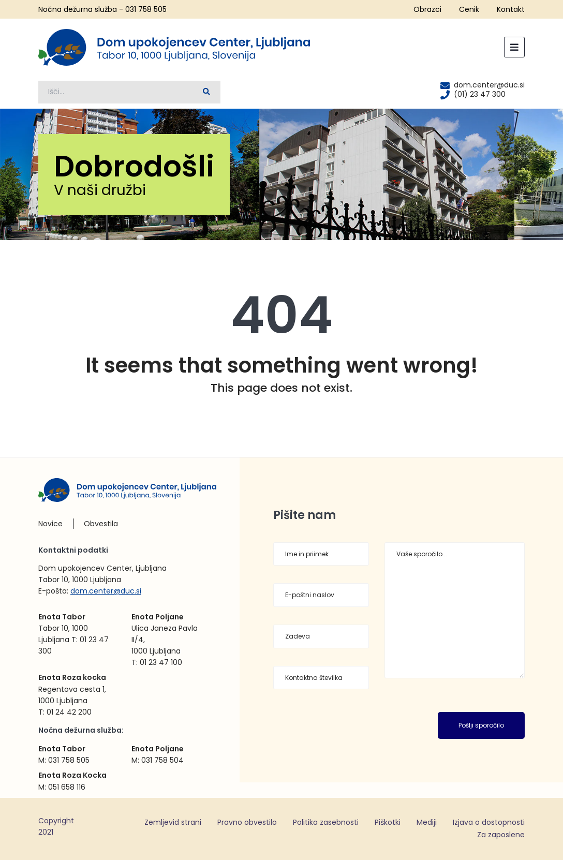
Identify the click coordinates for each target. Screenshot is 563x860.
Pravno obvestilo (247, 822)
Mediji (427, 822)
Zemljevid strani (172, 822)
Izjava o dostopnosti (489, 822)
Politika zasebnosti (326, 822)
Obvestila (101, 523)
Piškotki (388, 822)
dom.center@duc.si (105, 591)
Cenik (469, 9)
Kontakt (511, 9)
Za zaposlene (501, 834)
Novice (50, 523)
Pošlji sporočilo (481, 725)
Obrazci (427, 9)
